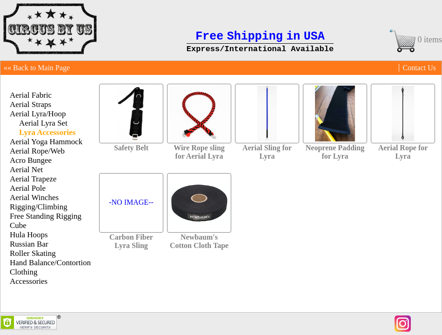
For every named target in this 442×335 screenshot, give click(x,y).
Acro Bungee (31, 160)
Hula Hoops (29, 234)
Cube (18, 225)
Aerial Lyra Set (43, 123)
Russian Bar (29, 244)
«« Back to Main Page (37, 68)
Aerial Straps (30, 104)
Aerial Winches (34, 197)
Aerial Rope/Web (37, 151)
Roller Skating (33, 253)
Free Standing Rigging (45, 216)
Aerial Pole (28, 188)
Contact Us (419, 68)
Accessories (28, 281)
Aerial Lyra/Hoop (38, 113)
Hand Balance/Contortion (50, 262)
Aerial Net (26, 169)
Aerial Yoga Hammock (46, 141)
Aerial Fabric (31, 95)
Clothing (24, 272)
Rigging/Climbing (38, 206)
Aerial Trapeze (33, 178)
